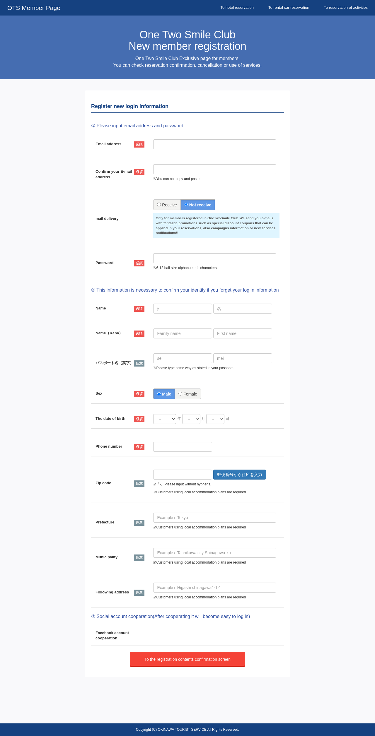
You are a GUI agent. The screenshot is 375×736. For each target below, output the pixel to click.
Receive (167, 205)
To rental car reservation (288, 7)
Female (187, 394)
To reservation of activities (346, 7)
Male (164, 394)
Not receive (197, 205)
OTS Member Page (33, 7)
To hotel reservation (237, 7)
